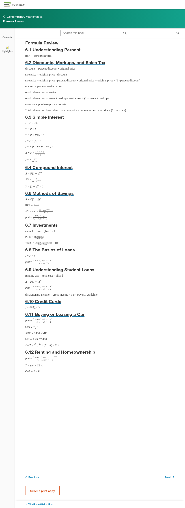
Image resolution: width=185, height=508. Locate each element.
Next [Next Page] (170, 477)
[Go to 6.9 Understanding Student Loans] (99, 269)
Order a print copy (42, 490)
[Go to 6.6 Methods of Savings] (99, 193)
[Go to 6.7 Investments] (99, 225)
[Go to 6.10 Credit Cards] (99, 301)
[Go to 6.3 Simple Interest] (99, 117)
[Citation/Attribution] (99, 504)
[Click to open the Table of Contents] (7, 35)
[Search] (125, 33)
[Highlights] (7, 49)
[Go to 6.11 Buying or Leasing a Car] (99, 314)
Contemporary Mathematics (22, 16)
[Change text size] (177, 33)
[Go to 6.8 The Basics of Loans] (99, 250)
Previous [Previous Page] (32, 477)
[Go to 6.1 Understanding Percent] (99, 49)
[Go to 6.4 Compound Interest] (99, 167)
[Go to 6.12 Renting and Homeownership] (99, 352)
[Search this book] (91, 33)
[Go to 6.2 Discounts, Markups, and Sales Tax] (99, 62)
